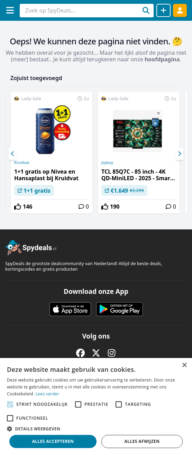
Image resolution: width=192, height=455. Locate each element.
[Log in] (180, 10)
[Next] (179, 154)
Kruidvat (21, 162)
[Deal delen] (163, 10)
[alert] (96, 406)
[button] (96, 428)
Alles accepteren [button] (53, 441)
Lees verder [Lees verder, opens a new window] (48, 394)
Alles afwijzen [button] (142, 441)
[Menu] (10, 10)
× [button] (184, 365)
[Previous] (13, 154)
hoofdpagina (162, 59)
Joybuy (107, 162)
